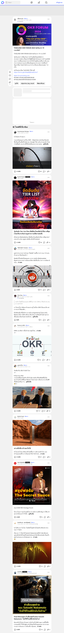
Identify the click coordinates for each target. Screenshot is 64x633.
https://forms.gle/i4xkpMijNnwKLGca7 (26, 72)
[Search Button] (6, 2)
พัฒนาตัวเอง (40, 83)
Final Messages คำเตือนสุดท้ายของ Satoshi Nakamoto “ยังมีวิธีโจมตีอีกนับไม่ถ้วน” (29, 618)
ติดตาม (26, 18)
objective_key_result (27, 83)
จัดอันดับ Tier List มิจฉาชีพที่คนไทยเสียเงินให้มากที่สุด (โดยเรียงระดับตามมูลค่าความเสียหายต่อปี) (32, 232)
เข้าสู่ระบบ (59, 2)
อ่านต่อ (20, 262)
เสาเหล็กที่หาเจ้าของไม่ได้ (22, 448)
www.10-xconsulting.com (22, 75)
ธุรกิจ (16, 83)
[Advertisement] (32, 10)
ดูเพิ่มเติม (45, 144)
